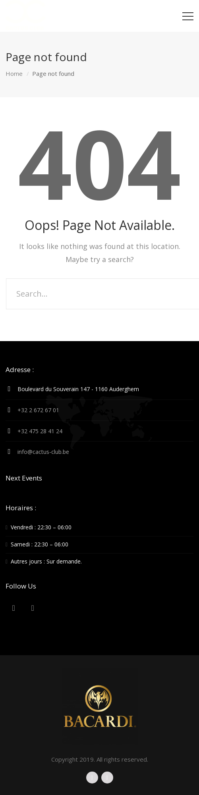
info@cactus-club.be (43, 451)
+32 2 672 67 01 (38, 410)
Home (14, 73)
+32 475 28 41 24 (39, 431)
